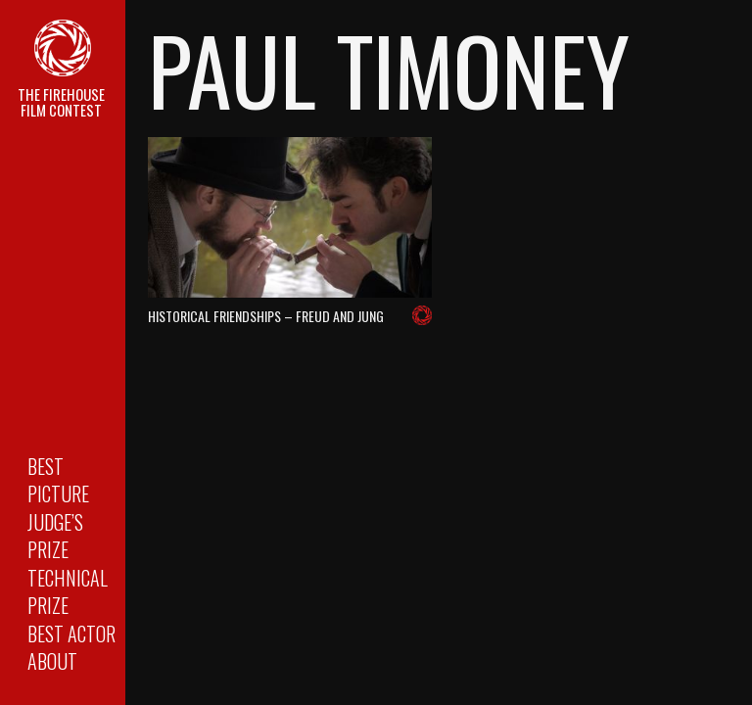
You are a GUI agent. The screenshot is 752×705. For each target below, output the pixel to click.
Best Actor (71, 633)
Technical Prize (67, 592)
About (52, 661)
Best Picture (58, 480)
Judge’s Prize (55, 536)
